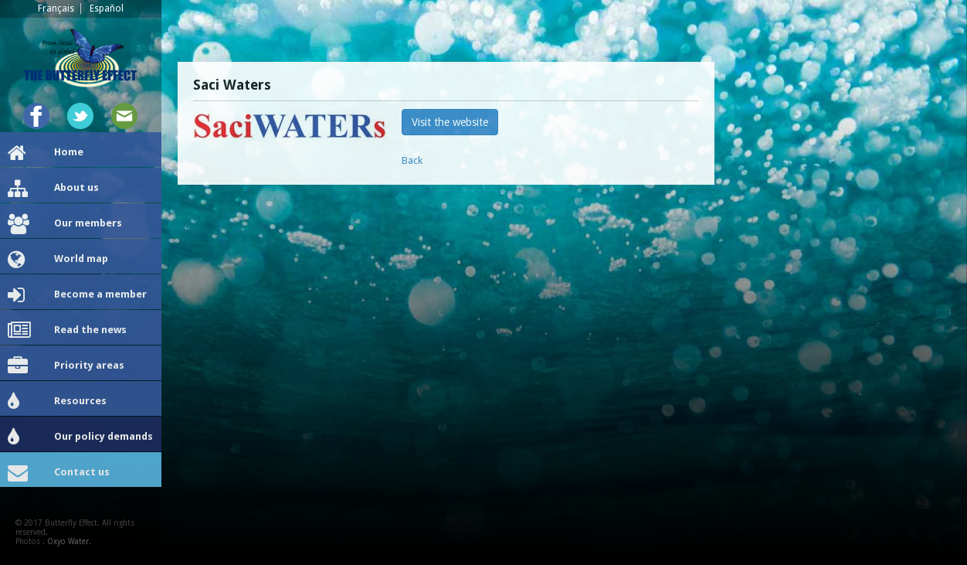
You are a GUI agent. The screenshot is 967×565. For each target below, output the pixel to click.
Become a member (77, 295)
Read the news (67, 331)
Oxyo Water (68, 541)
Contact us (59, 473)
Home (45, 153)
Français (56, 8)
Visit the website (450, 122)
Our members (65, 224)
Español (107, 8)
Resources (57, 402)
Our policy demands (80, 437)
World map (58, 260)
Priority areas (66, 366)
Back (412, 160)
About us (53, 189)
